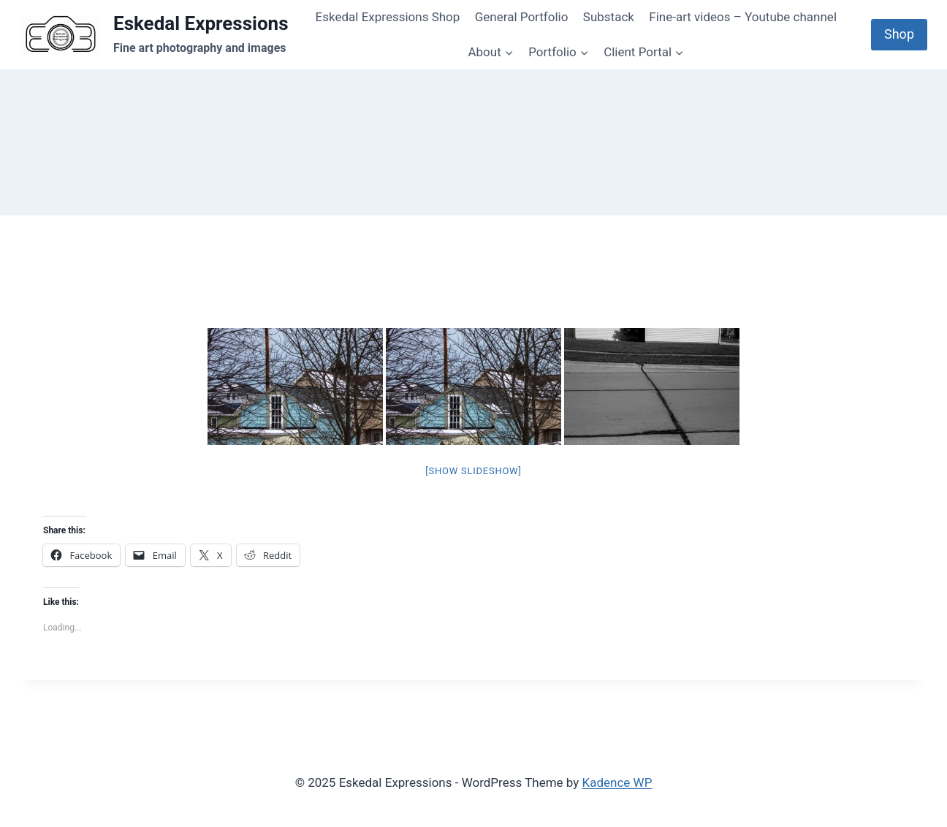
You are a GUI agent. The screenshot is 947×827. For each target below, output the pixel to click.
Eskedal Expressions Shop (388, 16)
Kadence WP (617, 782)
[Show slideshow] (473, 470)
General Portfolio (521, 16)
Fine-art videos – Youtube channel (743, 16)
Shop (899, 34)
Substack (608, 16)
